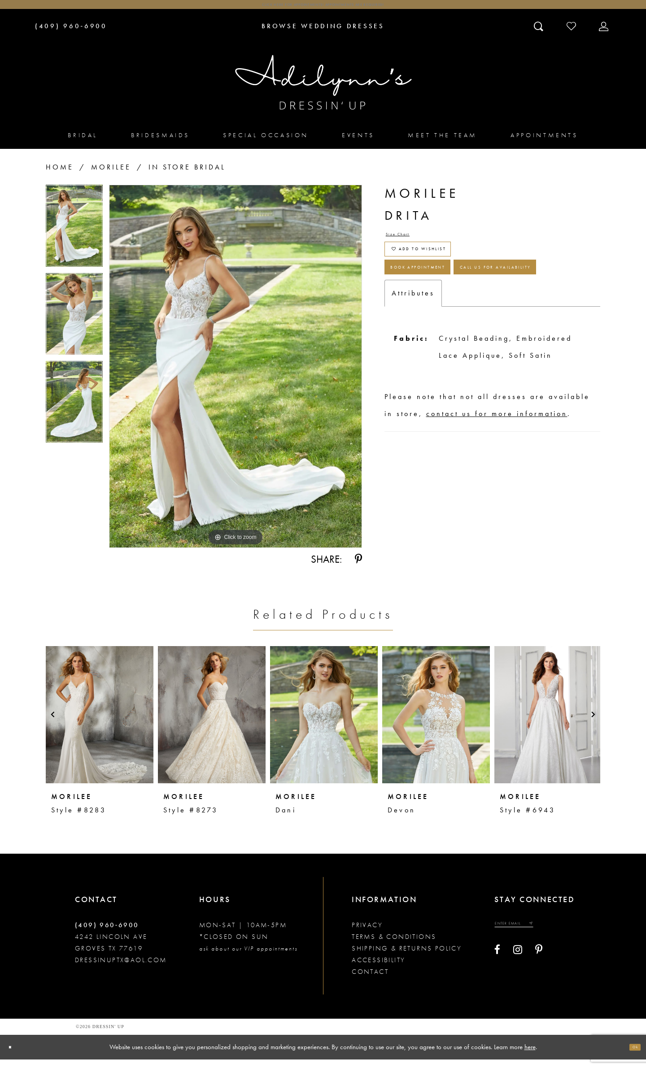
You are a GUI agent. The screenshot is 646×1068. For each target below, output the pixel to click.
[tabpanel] (74, 238)
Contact (370, 980)
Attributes (413, 377)
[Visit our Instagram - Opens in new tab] (517, 966)
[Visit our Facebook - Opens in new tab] (497, 966)
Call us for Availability (464, 344)
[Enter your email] (532, 935)
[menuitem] (83, 143)
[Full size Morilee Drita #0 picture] (235, 375)
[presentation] (99, 723)
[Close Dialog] (14, 1056)
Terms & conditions (394, 945)
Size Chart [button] (410, 247)
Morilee (111, 176)
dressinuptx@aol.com (121, 968)
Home (60, 176)
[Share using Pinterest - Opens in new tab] (358, 568)
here (530, 1055)
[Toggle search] (539, 34)
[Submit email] (564, 935)
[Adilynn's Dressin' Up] (323, 91)
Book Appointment (450, 309)
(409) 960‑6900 (107, 933)
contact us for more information (496, 497)
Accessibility (378, 968)
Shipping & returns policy (407, 956)
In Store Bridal (187, 176)
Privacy (367, 933)
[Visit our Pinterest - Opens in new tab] (538, 966)
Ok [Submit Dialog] (630, 1055)
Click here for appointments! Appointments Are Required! (322, 9)
